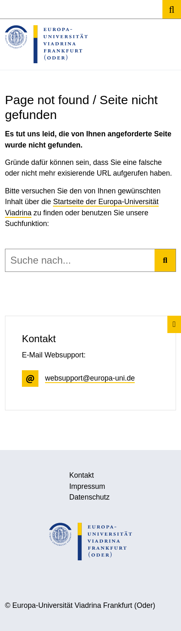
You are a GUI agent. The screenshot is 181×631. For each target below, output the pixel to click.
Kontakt (81, 475)
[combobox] (80, 260)
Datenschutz (89, 497)
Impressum (87, 486)
